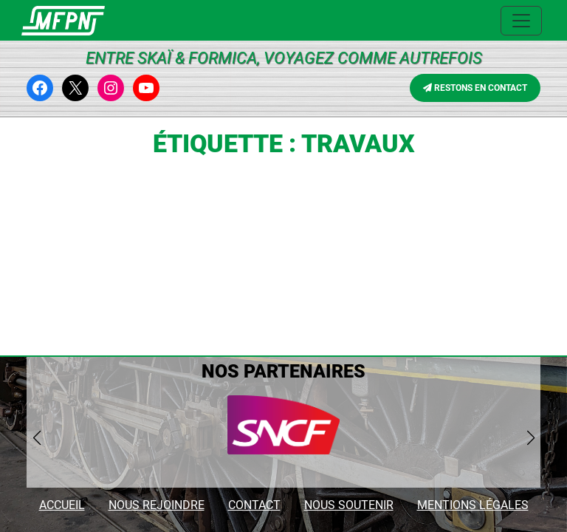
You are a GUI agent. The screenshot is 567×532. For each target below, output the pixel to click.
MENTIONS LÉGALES (473, 505)
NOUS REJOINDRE (157, 505)
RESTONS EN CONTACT (475, 88)
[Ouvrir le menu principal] (521, 20)
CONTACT (254, 505)
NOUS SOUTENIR (349, 505)
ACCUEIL (62, 505)
